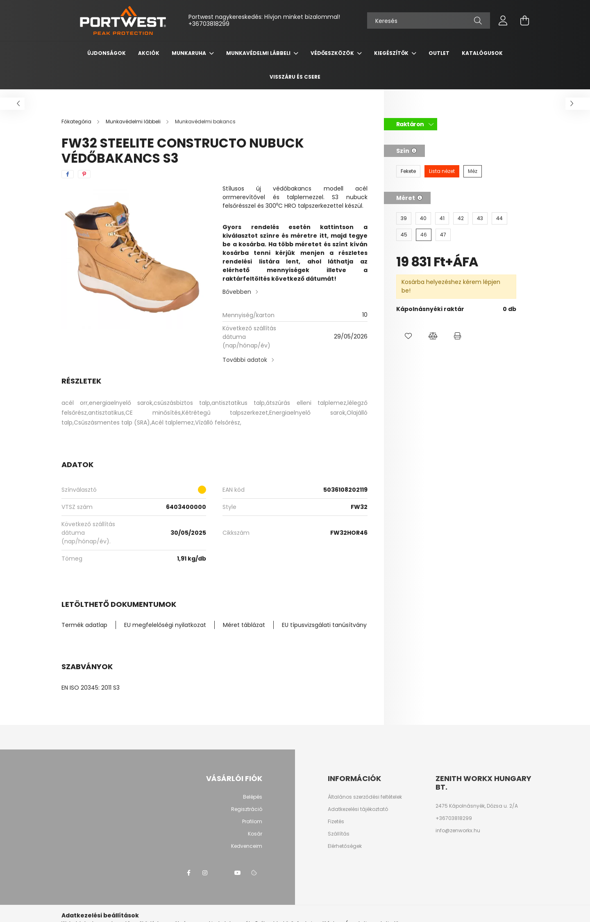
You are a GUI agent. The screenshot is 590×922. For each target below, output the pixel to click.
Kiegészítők (392, 53)
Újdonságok (106, 53)
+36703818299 (208, 24)
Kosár (255, 834)
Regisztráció (246, 809)
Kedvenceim (246, 846)
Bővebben (236, 292)
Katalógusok (482, 53)
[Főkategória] (77, 121)
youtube (237, 873)
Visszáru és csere (295, 76)
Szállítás (338, 834)
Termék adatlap (84, 625)
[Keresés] (428, 20)
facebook (188, 873)
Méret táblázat (244, 625)
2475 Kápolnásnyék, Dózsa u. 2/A (477, 806)
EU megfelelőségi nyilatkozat (165, 625)
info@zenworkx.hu (458, 830)
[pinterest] (84, 174)
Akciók (148, 53)
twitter (221, 873)
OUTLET (439, 53)
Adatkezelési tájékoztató (358, 809)
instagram (205, 873)
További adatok (244, 360)
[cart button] (524, 20)
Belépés (252, 797)
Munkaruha (189, 53)
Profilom (252, 821)
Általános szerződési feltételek (365, 797)
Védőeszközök (333, 53)
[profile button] (503, 20)
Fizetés (336, 821)
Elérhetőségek (345, 846)
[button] (408, 336)
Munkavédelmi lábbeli (259, 53)
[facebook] (67, 174)
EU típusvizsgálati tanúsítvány (324, 625)
